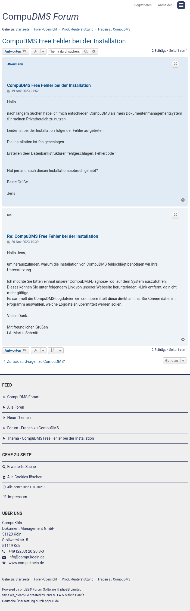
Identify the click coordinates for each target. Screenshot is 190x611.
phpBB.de (52, 601)
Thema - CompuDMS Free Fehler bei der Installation (50, 438)
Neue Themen (19, 417)
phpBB (24, 589)
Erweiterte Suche (21, 466)
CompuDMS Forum (23, 397)
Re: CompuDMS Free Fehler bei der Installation (52, 236)
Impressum (17, 497)
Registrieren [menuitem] (143, 5)
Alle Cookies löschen (24, 477)
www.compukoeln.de (26, 563)
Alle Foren (15, 407)
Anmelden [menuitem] (165, 5)
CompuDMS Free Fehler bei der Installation (64, 41)
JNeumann (15, 64)
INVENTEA (53, 595)
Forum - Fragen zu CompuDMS (33, 428)
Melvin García (75, 595)
